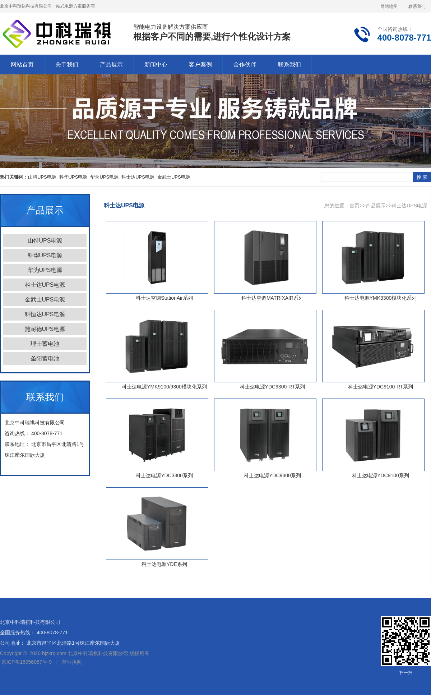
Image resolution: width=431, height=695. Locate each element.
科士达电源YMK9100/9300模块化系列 (164, 387)
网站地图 (389, 6)
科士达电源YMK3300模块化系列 (380, 298)
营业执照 (72, 662)
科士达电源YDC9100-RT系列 (380, 387)
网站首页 (22, 64)
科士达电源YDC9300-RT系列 (272, 387)
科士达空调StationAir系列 (164, 298)
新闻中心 (155, 64)
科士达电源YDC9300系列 (272, 475)
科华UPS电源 (73, 177)
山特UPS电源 (42, 177)
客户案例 (200, 64)
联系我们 (417, 6)
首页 (354, 205)
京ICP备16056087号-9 (26, 662)
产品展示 (111, 64)
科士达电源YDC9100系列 (380, 475)
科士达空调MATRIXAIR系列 (272, 298)
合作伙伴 (244, 64)
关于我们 (66, 64)
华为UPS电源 (104, 177)
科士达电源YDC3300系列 (164, 475)
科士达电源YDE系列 (164, 564)
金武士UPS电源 (173, 177)
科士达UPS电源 (137, 177)
